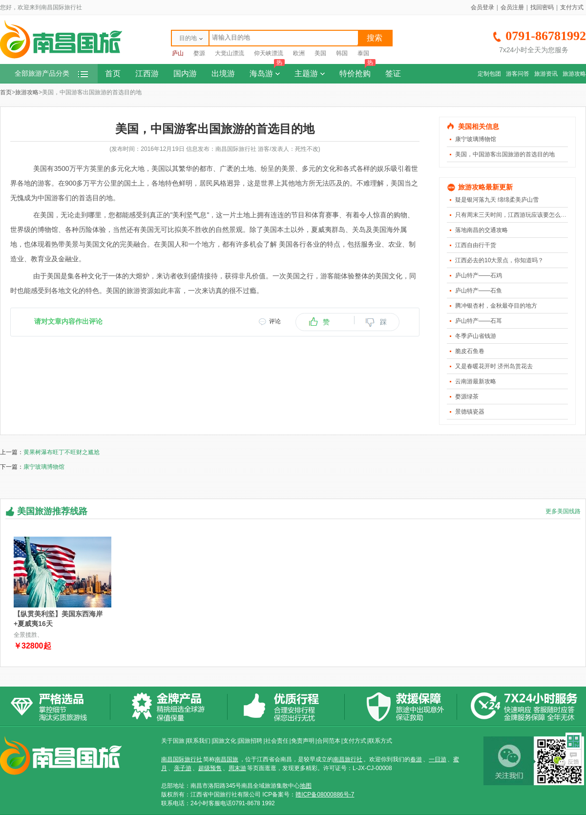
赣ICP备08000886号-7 (324, 794)
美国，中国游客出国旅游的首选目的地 (505, 154)
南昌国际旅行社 (181, 759)
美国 (320, 53)
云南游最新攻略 (475, 381)
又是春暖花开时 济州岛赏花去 (494, 366)
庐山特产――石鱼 (478, 290)
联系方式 (380, 740)
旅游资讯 (546, 73)
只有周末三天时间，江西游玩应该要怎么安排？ (516, 214)
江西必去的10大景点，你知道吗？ (499, 260)
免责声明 (302, 740)
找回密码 (542, 7)
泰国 (363, 53)
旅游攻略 (574, 73)
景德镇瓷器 (469, 411)
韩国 (342, 53)
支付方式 (572, 7)
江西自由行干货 (475, 245)
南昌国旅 (226, 759)
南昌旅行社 (347, 759)
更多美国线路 (563, 511)
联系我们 (198, 740)
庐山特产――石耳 (478, 320)
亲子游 (182, 768)
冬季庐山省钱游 (475, 336)
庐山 (178, 53)
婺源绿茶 (467, 396)
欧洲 (299, 53)
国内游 (185, 73)
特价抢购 (357, 71)
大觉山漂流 (229, 53)
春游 (416, 759)
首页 (113, 73)
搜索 (374, 38)
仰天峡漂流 (268, 53)
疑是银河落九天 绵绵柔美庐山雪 (497, 199)
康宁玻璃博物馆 (475, 139)
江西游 (147, 73)
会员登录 (482, 7)
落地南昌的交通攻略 (481, 230)
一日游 (437, 759)
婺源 (199, 53)
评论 (275, 321)
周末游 (237, 768)
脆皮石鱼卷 (469, 351)
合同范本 (328, 740)
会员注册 (512, 7)
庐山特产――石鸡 (478, 275)
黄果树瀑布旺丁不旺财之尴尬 (61, 452)
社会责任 (277, 740)
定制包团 (489, 73)
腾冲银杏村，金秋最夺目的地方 (496, 305)
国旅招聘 (250, 740)
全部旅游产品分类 (51, 73)
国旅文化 (224, 740)
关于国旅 (173, 740)
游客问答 (517, 73)
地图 (306, 785)
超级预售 (210, 768)
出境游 (223, 73)
